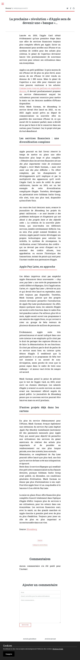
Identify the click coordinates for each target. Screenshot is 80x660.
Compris (9, 654)
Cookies (7, 646)
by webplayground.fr (17, 8)
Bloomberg (32, 529)
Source (40, 540)
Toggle (4, 4)
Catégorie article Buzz (40, 545)
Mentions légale (57, 649)
